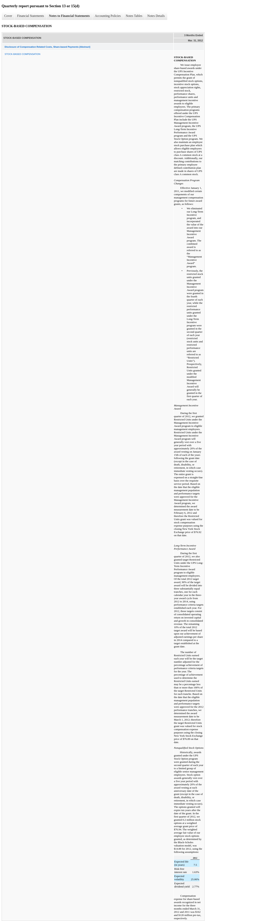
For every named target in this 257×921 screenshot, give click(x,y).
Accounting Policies (108, 15)
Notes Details (156, 15)
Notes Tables (134, 15)
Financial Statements (30, 15)
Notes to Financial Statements (69, 15)
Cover (8, 15)
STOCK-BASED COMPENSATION (22, 54)
